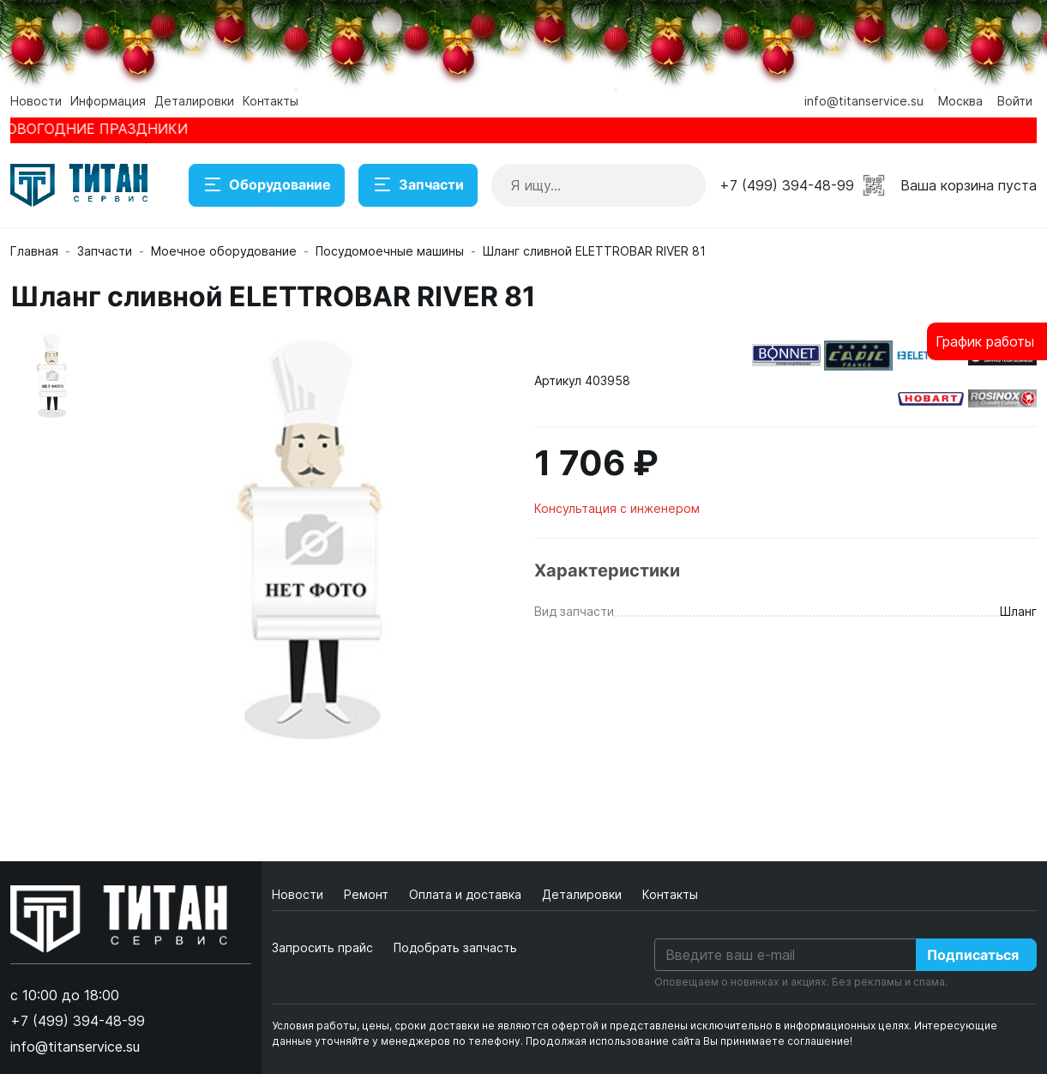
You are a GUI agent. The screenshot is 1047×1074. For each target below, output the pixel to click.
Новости (36, 101)
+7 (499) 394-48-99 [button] (786, 185)
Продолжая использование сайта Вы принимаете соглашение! (689, 1041)
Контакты (270, 101)
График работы (985, 341)
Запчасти (418, 185)
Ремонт (368, 894)
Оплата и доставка (467, 894)
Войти (1014, 101)
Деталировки (194, 101)
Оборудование (266, 185)
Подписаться (973, 954)
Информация (108, 101)
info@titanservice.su (864, 101)
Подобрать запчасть (455, 947)
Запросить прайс (322, 947)
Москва (960, 101)
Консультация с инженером (617, 508)
